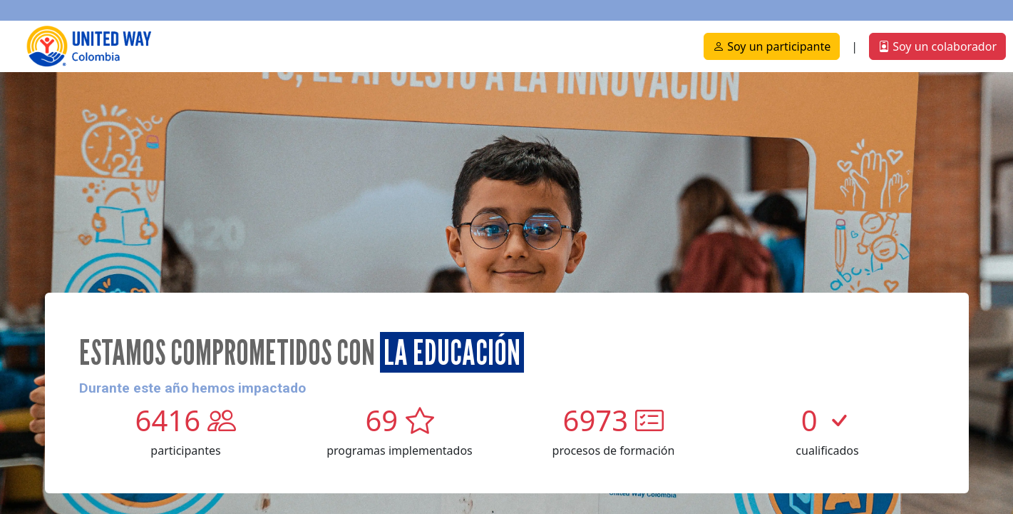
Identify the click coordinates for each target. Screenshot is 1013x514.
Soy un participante (772, 46)
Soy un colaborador (937, 46)
